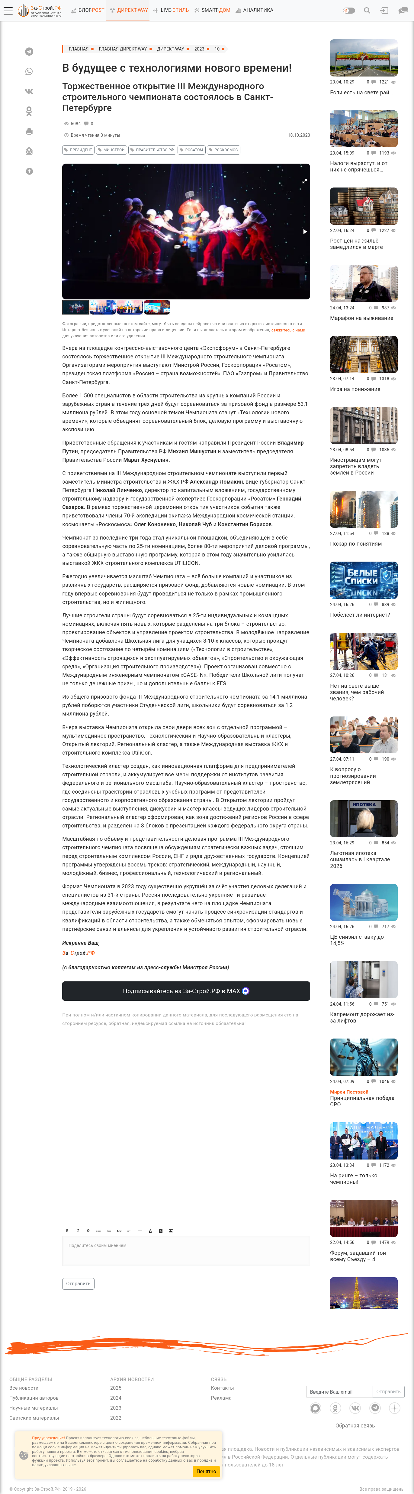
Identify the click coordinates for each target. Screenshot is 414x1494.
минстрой (110, 150)
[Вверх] (29, 171)
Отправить (78, 1284)
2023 (199, 49)
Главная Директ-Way (123, 49)
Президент (77, 150)
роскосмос (222, 150)
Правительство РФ (151, 150)
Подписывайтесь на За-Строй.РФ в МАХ (186, 991)
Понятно (206, 1471)
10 (217, 49)
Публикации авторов (34, 1398)
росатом (190, 150)
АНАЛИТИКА (253, 10)
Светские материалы (34, 1418)
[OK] (29, 111)
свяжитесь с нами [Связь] (288, 330)
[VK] (29, 91)
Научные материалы (33, 1408)
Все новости (24, 1388)
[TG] (29, 51)
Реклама (221, 1398)
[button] (8, 10)
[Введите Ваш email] (339, 1392)
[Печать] (29, 131)
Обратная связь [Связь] (355, 1426)
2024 (115, 1398)
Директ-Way (170, 49)
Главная (79, 49)
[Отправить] (29, 151)
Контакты (222, 1388)
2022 (115, 1418)
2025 (115, 1388)
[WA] (29, 71)
